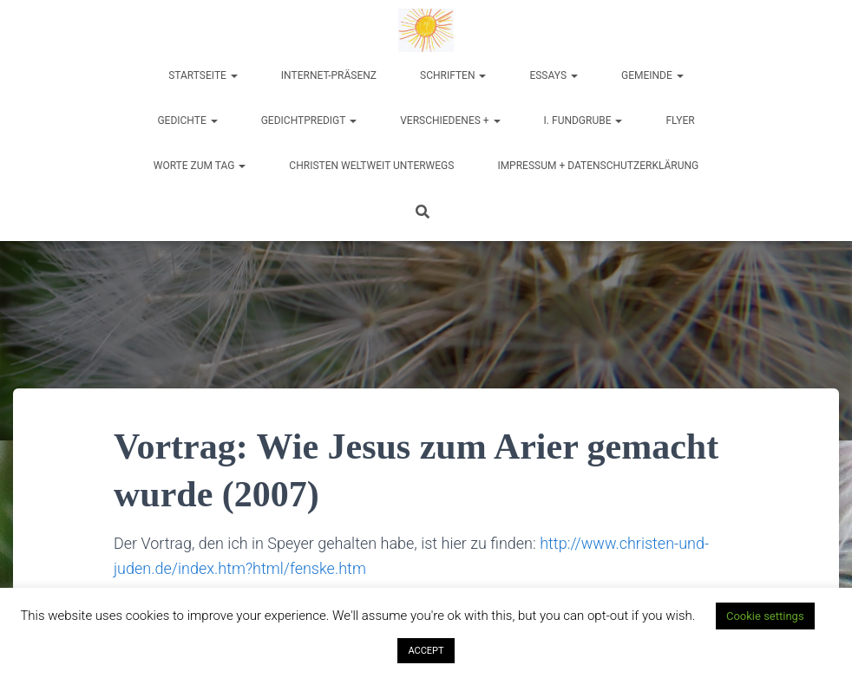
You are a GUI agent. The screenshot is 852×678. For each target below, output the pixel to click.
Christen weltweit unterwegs (371, 166)
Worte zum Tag (200, 166)
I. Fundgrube (583, 120)
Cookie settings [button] (765, 616)
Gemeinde (652, 75)
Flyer (679, 120)
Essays (553, 75)
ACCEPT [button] (425, 650)
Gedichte (187, 120)
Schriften (453, 75)
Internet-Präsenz (329, 75)
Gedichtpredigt (309, 120)
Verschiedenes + (450, 120)
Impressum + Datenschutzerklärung (597, 166)
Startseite (203, 75)
